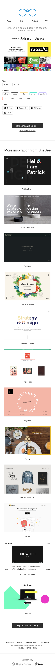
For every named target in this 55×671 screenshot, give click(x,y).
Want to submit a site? (27, 130)
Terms (28, 648)
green (33, 94)
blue (13, 98)
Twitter (19, 642)
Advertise (45, 642)
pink (21, 98)
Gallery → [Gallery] (15, 38)
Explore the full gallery (27, 625)
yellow (24, 94)
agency (6, 84)
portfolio (17, 84)
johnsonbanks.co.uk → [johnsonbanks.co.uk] (27, 126)
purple (42, 94)
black (15, 94)
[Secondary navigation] (46, 20)
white (6, 94)
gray (29, 98)
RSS (35, 648)
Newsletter (10, 642)
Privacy (21, 648)
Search (10, 21)
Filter (22, 21)
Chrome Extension (31, 642)
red (5, 98)
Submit (35, 21)
